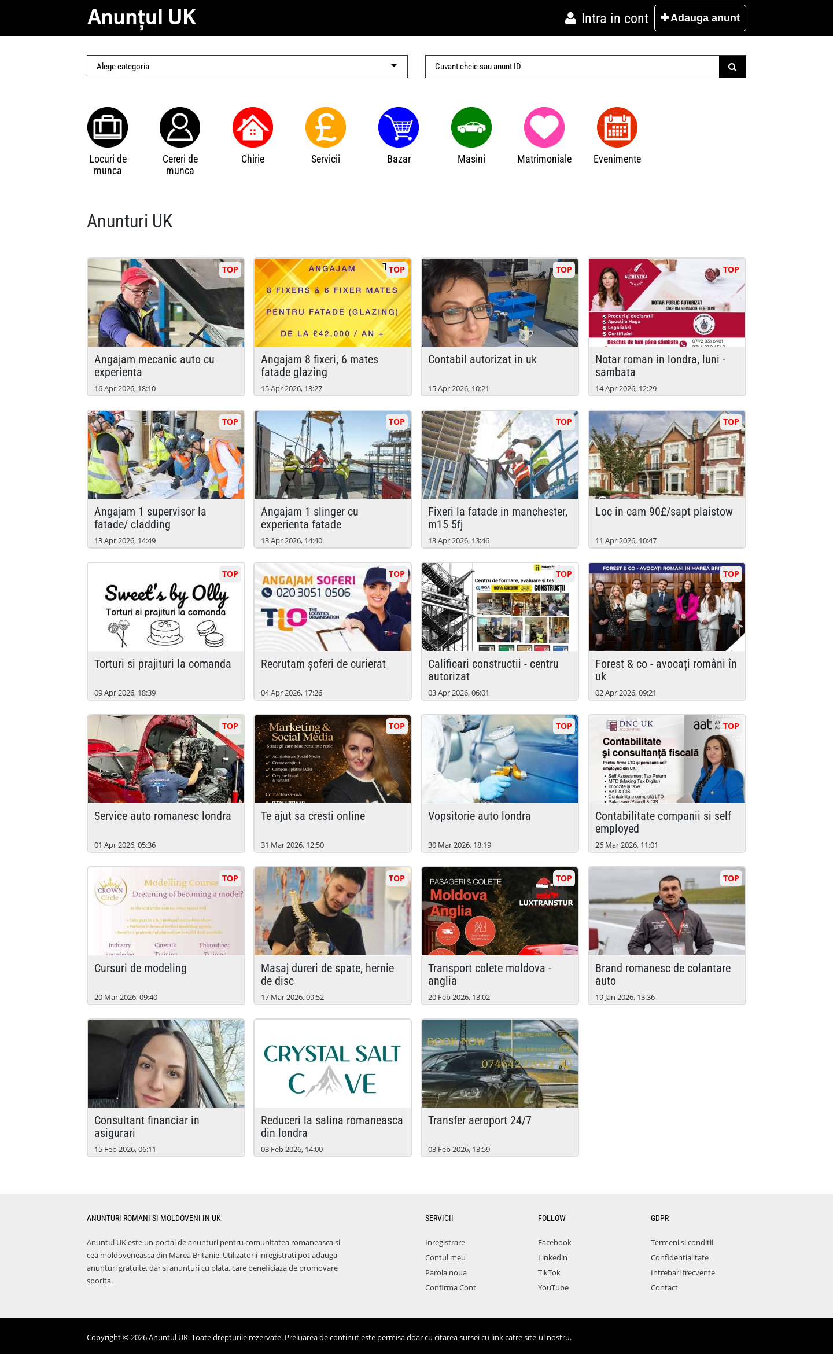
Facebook (555, 1242)
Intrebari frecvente (683, 1272)
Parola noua (446, 1272)
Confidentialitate (680, 1257)
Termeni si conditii (682, 1242)
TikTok (549, 1272)
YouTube (553, 1287)
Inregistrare (445, 1242)
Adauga (700, 18)
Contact (664, 1287)
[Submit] (732, 66)
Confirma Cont (450, 1287)
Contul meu (445, 1257)
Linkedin (552, 1257)
